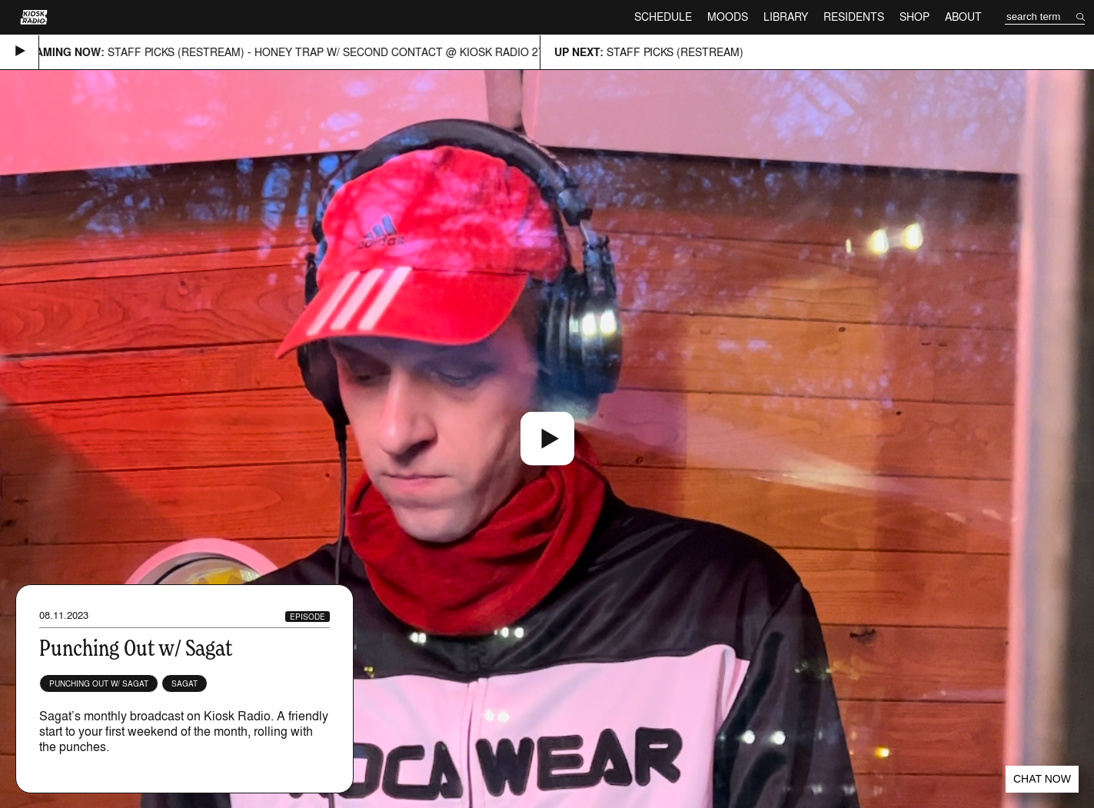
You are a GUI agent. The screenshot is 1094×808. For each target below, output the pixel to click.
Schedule (663, 16)
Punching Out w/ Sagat (98, 683)
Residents (853, 16)
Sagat (184, 683)
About (963, 16)
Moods (727, 16)
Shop (914, 16)
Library (785, 16)
